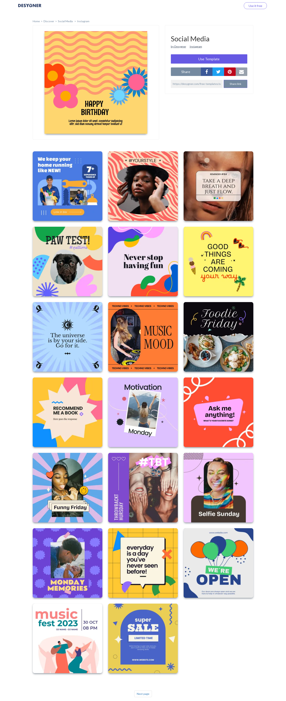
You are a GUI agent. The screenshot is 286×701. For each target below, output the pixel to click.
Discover (49, 21)
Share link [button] (235, 83)
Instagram (83, 21)
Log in (232, 5)
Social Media (65, 21)
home (36, 21)
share (185, 72)
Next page (143, 693)
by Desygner (178, 46)
